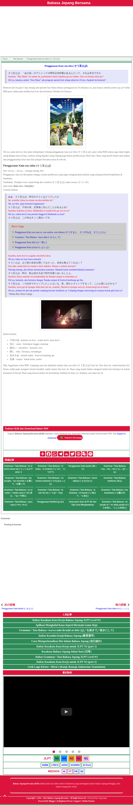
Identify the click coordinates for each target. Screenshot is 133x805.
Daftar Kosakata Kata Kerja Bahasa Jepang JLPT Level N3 (66, 620)
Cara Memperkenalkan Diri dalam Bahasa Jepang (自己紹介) (66, 641)
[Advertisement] (66, 32)
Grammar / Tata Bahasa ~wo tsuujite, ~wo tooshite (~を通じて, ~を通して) (18, 481)
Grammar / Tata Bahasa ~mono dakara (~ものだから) (82, 479)
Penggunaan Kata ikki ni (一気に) (31, 242)
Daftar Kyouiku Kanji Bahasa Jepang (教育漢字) (66, 635)
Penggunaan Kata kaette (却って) (82, 467)
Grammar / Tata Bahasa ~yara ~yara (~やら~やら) (18, 503)
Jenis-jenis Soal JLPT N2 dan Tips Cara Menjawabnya (82, 503)
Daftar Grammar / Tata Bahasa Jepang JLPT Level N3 (66, 656)
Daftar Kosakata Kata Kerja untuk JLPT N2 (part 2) (66, 661)
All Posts (87, 765)
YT (69, 771)
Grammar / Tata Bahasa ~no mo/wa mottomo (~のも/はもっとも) (50, 481)
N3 (71, 758)
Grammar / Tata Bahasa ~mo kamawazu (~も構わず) (114, 491)
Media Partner (88, 801)
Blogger (52, 801)
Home (5, 59)
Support (77, 801)
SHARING (75, 765)
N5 (57, 758)
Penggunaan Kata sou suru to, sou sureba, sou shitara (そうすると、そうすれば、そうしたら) (60, 232)
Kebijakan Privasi (64, 801)
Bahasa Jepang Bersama (68, 3)
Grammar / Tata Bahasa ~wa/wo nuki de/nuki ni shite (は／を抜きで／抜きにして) (66, 630)
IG (64, 771)
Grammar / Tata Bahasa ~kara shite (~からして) (37, 237)
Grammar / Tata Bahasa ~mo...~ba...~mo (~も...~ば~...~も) (114, 469)
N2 (79, 758)
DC (82, 771)
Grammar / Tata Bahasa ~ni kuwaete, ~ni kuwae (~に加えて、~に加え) (82, 493)
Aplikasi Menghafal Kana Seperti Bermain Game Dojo (66, 625)
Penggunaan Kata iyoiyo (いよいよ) (32, 247)
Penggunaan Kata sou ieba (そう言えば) (66, 66)
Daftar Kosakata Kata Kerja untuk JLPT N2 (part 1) (66, 646)
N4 (64, 758)
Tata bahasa (18, 59)
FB (76, 771)
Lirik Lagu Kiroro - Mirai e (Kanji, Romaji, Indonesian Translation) (66, 666)
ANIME (45, 765)
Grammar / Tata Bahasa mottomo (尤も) (115, 479)
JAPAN (64, 765)
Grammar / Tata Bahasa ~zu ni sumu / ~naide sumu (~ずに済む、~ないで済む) (18, 493)
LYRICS (54, 765)
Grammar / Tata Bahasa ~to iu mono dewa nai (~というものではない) (18, 469)
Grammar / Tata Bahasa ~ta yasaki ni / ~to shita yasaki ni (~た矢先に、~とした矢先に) (115, 505)
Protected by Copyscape (97, 798)
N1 (86, 758)
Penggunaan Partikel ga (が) (50, 502)
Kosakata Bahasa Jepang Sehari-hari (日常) (66, 651)
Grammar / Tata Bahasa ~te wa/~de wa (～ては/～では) (50, 491)
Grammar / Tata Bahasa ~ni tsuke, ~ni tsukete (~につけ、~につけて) (50, 469)
